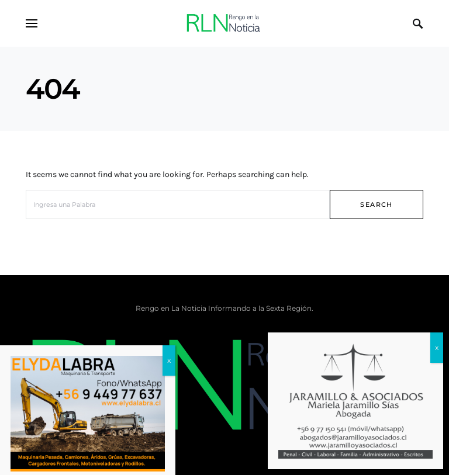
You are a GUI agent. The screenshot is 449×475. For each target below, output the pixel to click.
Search (376, 204)
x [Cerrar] (436, 347)
